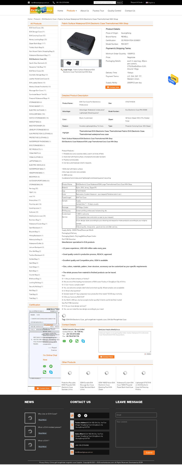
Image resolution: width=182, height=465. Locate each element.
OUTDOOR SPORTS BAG (37, 181)
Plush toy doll (33, 204)
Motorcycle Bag (34, 239)
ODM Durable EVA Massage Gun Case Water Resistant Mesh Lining (87, 386)
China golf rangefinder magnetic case (63, 462)
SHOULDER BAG (35, 114)
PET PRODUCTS (34, 149)
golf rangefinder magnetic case (96, 319)
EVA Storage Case (35, 32)
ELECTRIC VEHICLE (36, 165)
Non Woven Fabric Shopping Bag (40, 51)
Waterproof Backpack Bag (38, 55)
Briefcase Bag (34, 279)
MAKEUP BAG (34, 122)
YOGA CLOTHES (35, 157)
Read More (42, 420)
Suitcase (32, 212)
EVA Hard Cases (35, 28)
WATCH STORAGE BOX (37, 118)
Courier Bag (33, 275)
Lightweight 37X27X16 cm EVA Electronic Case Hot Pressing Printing (143, 386)
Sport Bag (32, 263)
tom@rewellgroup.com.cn (40, 3)
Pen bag (32, 188)
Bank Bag (32, 271)
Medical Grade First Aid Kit (38, 87)
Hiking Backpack (35, 235)
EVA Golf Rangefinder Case (117, 319)
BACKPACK (33, 177)
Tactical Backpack (35, 255)
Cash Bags (33, 267)
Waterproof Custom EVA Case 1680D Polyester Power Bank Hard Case (125, 385)
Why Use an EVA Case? (47, 414)
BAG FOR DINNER (35, 126)
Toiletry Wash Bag (35, 47)
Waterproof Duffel (35, 243)
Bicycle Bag (33, 232)
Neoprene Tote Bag (36, 67)
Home (60, 10)
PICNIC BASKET (34, 106)
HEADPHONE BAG (35, 173)
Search (119, 3)
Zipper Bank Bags (35, 43)
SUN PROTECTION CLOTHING (39, 134)
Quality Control (114, 10)
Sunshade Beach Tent (36, 94)
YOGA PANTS (34, 153)
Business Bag (34, 220)
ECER (141, 462)
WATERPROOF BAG (36, 169)
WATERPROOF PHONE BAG (39, 141)
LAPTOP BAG (33, 161)
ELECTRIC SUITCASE (36, 110)
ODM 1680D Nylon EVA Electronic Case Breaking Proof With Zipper (107, 386)
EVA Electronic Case (49, 19)
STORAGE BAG (34, 185)
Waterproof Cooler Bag (37, 224)
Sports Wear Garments (37, 63)
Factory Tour (98, 10)
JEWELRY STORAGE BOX (38, 130)
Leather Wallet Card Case (38, 79)
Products (71, 10)
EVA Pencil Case (35, 71)
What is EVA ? (43, 440)
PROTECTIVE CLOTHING (37, 137)
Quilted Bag (33, 259)
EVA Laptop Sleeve (35, 83)
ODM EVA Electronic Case (75, 319)
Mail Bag (32, 290)
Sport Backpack (34, 228)
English (151, 3)
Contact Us (130, 10)
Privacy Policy (44, 462)
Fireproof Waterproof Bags (38, 98)
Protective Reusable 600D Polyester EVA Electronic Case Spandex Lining (68, 386)
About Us (85, 10)
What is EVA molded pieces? (49, 427)
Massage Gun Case (36, 90)
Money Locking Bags (36, 39)
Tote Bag (32, 294)
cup (30, 196)
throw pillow (33, 200)
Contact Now (114, 87)
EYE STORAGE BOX (36, 145)
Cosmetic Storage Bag (37, 75)
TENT (31, 192)
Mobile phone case (35, 216)
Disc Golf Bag (34, 251)
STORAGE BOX (34, 102)
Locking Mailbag (35, 283)
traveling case (34, 208)
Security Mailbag (35, 286)
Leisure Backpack (35, 247)
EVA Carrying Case (35, 36)
